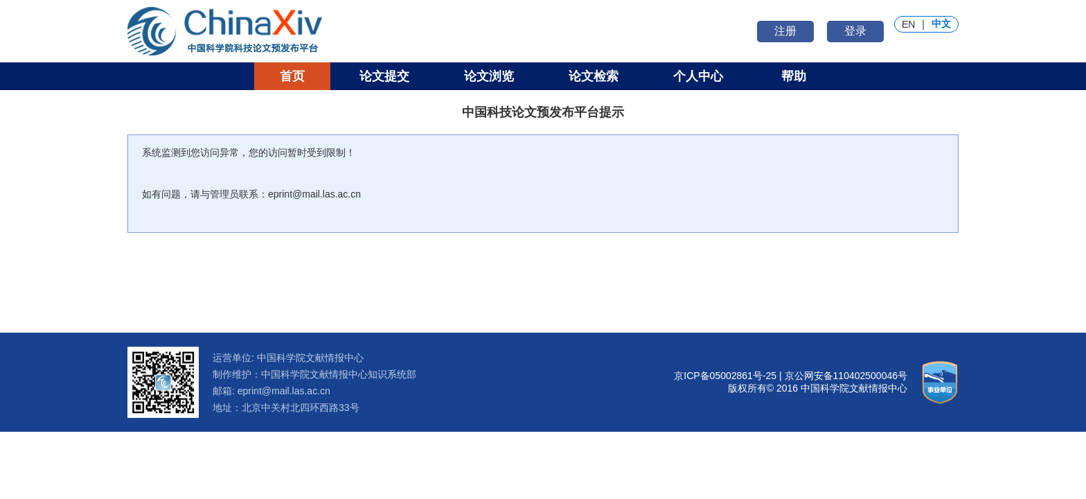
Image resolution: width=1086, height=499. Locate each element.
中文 (941, 23)
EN (908, 24)
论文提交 (384, 76)
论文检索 (593, 76)
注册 (785, 31)
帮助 (793, 76)
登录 (855, 31)
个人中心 (698, 76)
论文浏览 (489, 76)
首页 (292, 76)
